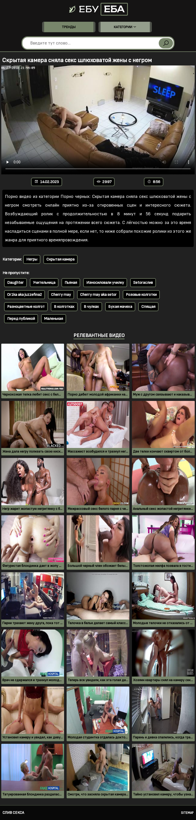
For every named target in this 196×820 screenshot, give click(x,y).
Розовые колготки (141, 294)
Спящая (148, 306)
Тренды (69, 27)
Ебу (98, 9)
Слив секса (13, 812)
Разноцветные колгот (26, 306)
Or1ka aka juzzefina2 (24, 294)
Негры (31, 259)
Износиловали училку (105, 282)
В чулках (91, 306)
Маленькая (53, 318)
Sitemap (187, 813)
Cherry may (61, 294)
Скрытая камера (60, 259)
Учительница (44, 282)
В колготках (64, 306)
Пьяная (71, 282)
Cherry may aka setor (98, 294)
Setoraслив (143, 282)
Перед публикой (21, 318)
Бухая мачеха (120, 306)
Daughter (15, 282)
